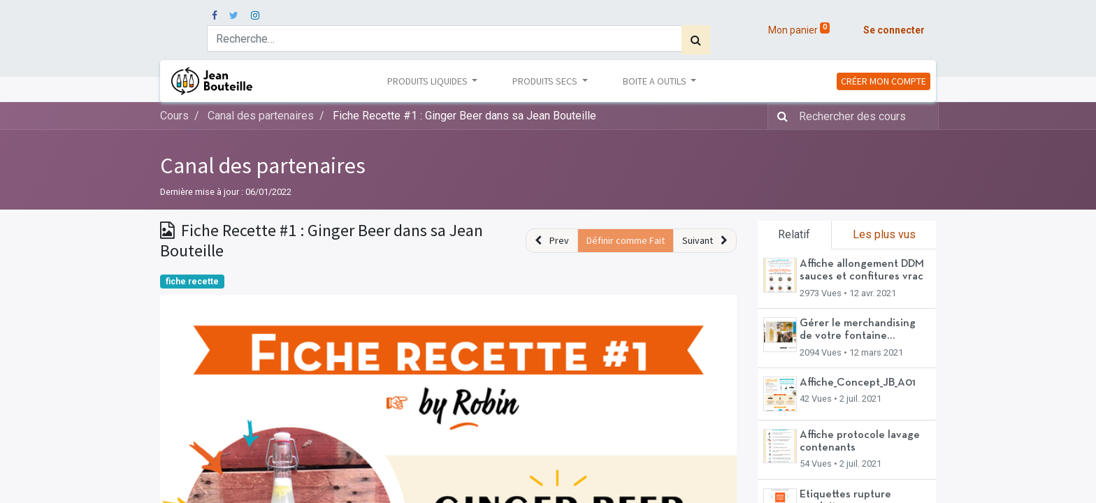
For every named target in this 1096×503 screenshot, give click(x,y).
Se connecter (894, 30)
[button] (552, 240)
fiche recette (192, 281)
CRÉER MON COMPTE (883, 81)
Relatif (794, 234)
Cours (174, 115)
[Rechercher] (696, 39)
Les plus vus (884, 234)
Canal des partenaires (263, 166)
